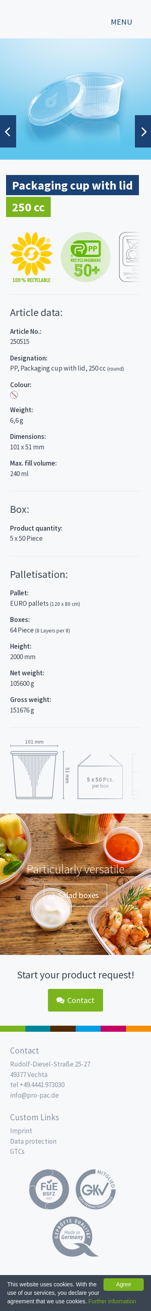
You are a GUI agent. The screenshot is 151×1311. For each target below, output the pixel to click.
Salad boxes (75, 895)
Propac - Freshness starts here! (36, 18)
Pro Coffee (63, 1029)
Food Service (113, 1029)
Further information (112, 1301)
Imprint (21, 1130)
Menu (121, 21)
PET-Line (138, 1029)
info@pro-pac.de (34, 1095)
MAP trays (38, 1029)
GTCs (17, 1151)
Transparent (14, 395)
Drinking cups (88, 1029)
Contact (75, 1000)
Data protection (33, 1141)
